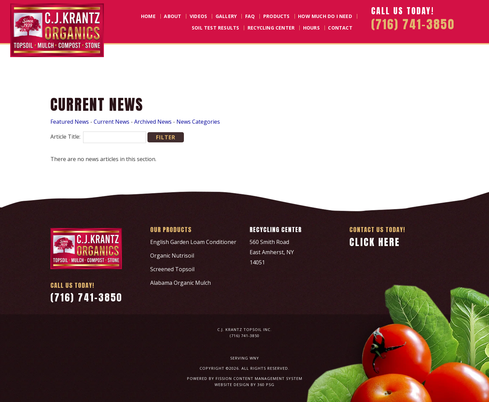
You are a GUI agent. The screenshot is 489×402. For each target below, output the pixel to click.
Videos (198, 16)
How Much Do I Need (325, 16)
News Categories (198, 121)
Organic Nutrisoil (172, 255)
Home (148, 16)
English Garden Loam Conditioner (193, 242)
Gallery (226, 16)
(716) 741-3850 (86, 297)
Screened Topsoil (172, 269)
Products (276, 16)
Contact (340, 27)
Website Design (232, 384)
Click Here (374, 242)
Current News (111, 121)
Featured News (69, 121)
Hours (311, 27)
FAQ (250, 16)
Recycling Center (271, 27)
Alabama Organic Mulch (180, 282)
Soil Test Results (215, 27)
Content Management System (267, 378)
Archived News (153, 121)
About (172, 16)
